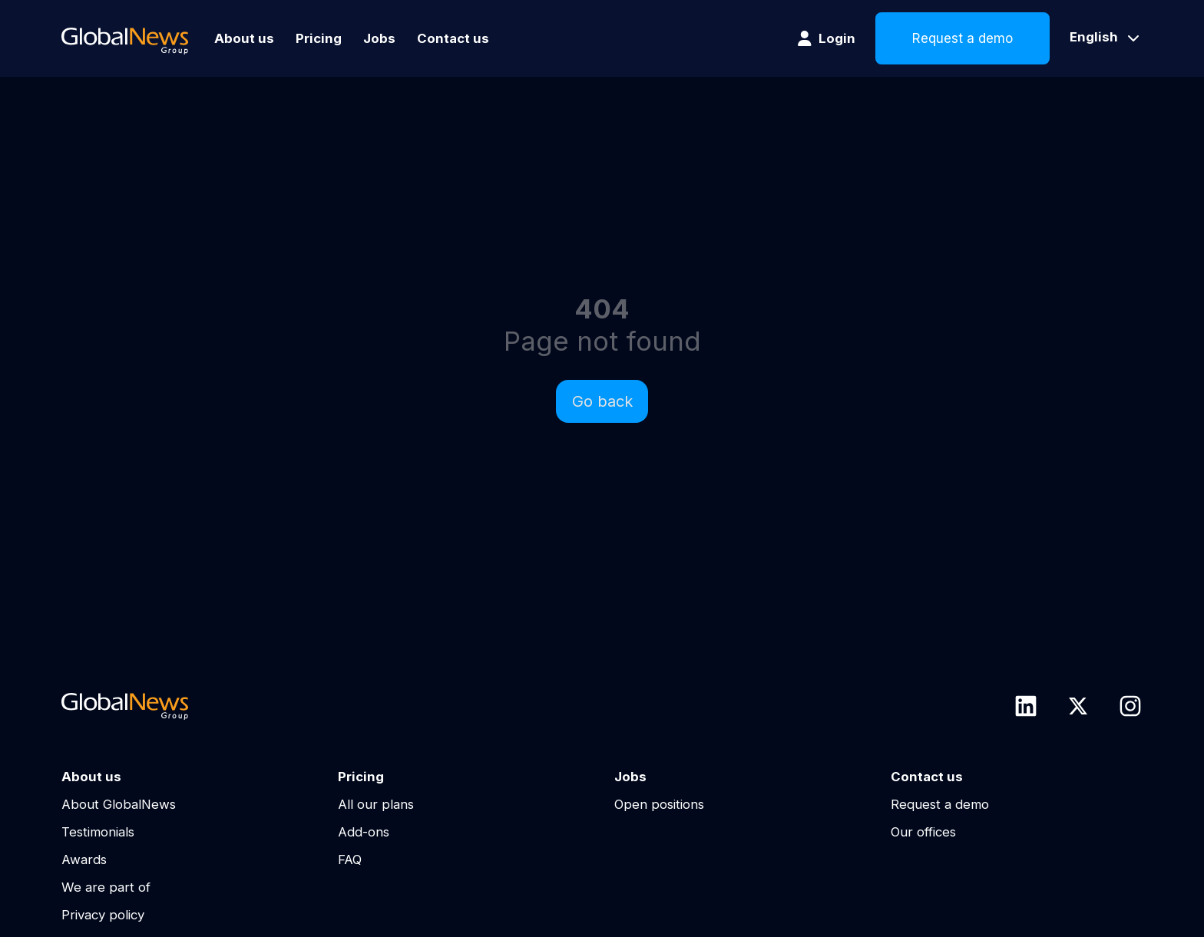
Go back (602, 401)
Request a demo (962, 38)
